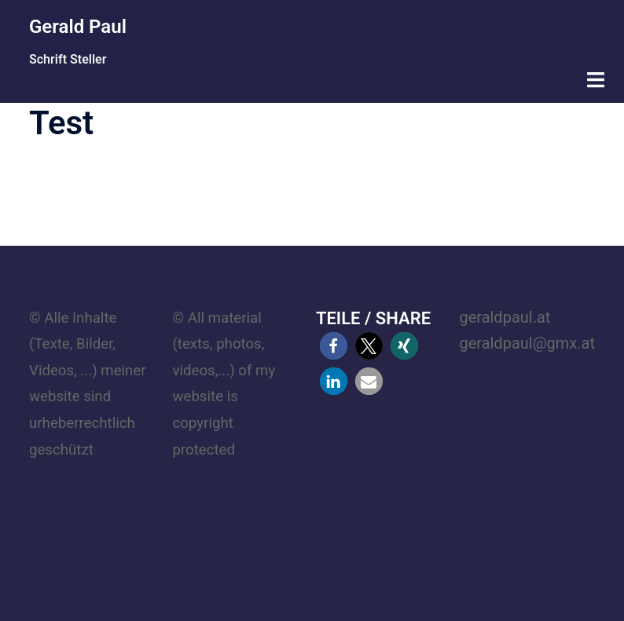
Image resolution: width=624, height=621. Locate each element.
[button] (333, 346)
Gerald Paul (78, 27)
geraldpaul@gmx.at (527, 343)
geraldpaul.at (504, 317)
